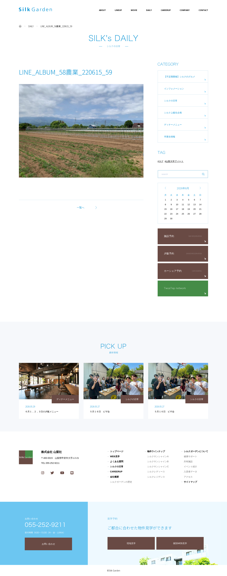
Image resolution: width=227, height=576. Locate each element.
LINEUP (118, 10)
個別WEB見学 (180, 543)
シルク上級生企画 (173, 112)
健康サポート (190, 456)
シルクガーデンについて (196, 451)
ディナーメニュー (173, 124)
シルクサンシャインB (158, 461)
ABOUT (102, 10)
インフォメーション (174, 88)
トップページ (116, 451)
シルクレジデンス (156, 477)
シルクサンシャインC (158, 466)
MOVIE (134, 10)
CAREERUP (166, 10)
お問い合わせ (48, 544)
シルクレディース (156, 471)
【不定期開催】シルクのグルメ (179, 76)
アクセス (188, 477)
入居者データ (190, 471)
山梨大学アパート (174, 161)
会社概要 (114, 477)
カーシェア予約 (173, 271)
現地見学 (131, 543)
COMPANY (185, 10)
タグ (161, 161)
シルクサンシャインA (158, 456)
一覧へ (80, 207)
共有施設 (188, 461)
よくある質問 (116, 461)
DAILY (149, 10)
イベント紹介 (190, 466)
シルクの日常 (170, 100)
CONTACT (203, 10)
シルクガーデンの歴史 (121, 482)
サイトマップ (190, 482)
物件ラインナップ (156, 451)
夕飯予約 (169, 253)
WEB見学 (115, 456)
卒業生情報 (169, 136)
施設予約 (169, 236)
